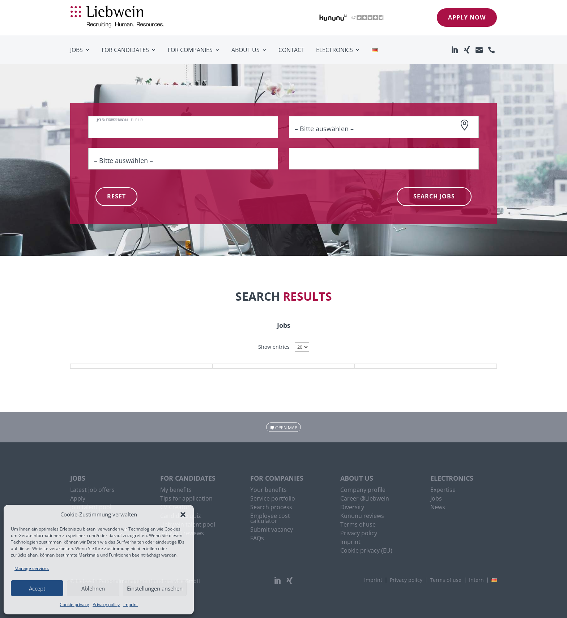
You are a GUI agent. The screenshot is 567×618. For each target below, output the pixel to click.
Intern (476, 580)
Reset (116, 196)
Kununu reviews (362, 516)
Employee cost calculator (270, 519)
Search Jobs (434, 196)
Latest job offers (92, 490)
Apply (77, 499)
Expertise (443, 490)
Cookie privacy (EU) (366, 551)
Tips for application (186, 499)
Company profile (362, 490)
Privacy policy (106, 604)
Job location (112, 119)
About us (245, 50)
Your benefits (268, 490)
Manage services (31, 568)
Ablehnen (93, 588)
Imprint (130, 604)
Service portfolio (272, 499)
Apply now (467, 17)
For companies (190, 50)
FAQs (257, 539)
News (437, 508)
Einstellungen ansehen (155, 588)
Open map (286, 428)
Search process (271, 508)
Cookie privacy (74, 604)
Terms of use (358, 525)
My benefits (176, 490)
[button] (183, 514)
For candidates (125, 50)
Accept (37, 588)
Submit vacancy (271, 530)
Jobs (76, 50)
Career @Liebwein (364, 499)
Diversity (352, 508)
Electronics (334, 50)
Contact (291, 50)
